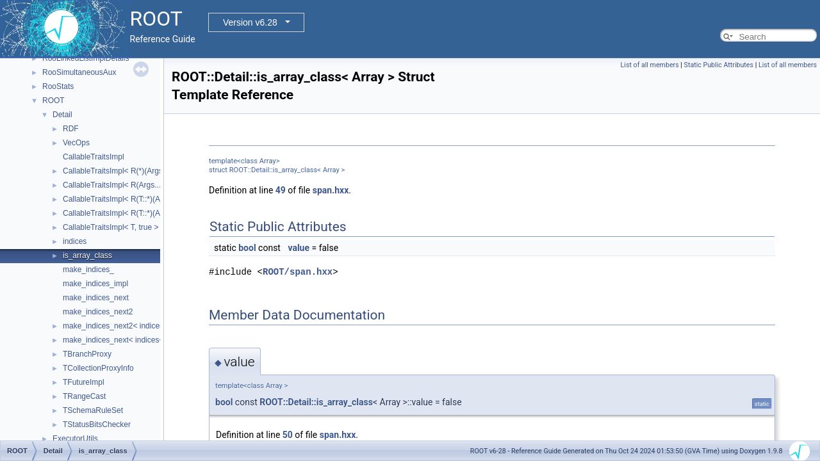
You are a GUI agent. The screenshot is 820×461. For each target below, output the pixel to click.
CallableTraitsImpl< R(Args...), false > (127, 185)
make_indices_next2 (98, 311)
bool (247, 248)
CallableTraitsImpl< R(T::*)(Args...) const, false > (145, 199)
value (298, 248)
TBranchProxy (87, 354)
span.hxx (331, 190)
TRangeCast (84, 396)
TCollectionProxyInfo (98, 368)
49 (280, 190)
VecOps (76, 142)
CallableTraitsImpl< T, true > (110, 227)
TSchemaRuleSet (93, 410)
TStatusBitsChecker (97, 424)
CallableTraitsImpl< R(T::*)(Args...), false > (135, 213)
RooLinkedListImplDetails (85, 58)
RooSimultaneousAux (79, 72)
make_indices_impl (95, 283)
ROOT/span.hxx (297, 272)
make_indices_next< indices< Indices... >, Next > (146, 340)
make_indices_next (96, 297)
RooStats (58, 86)
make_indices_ (88, 269)
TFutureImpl (83, 382)
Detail (62, 114)
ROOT (53, 100)
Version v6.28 (250, 22)
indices (74, 241)
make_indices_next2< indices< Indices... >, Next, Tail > (156, 325)
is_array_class (87, 255)
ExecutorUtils (75, 438)
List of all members (650, 65)
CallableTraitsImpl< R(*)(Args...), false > (131, 170)
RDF (71, 128)
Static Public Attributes (718, 65)
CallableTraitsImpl (93, 156)
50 (288, 435)
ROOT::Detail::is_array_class (316, 402)
